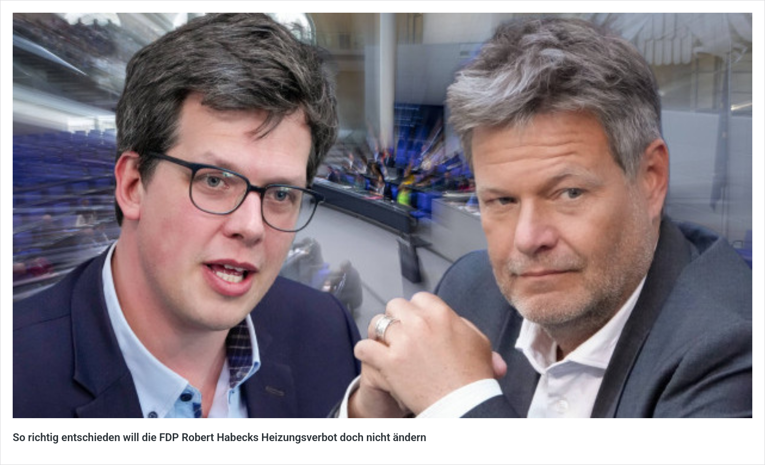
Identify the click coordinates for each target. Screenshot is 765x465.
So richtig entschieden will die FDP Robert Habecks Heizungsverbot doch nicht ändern (219, 437)
